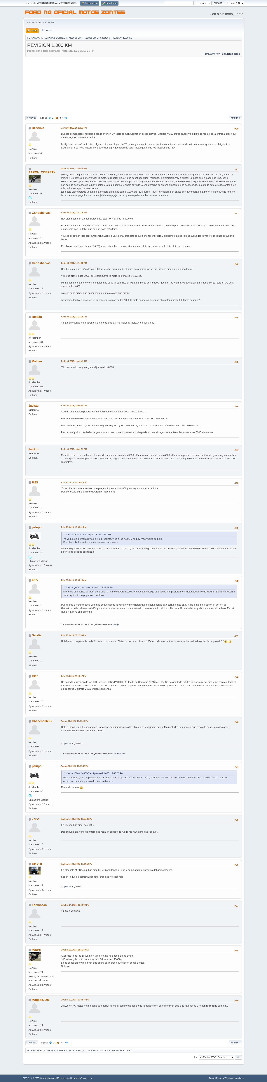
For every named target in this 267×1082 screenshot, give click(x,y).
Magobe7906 (41, 999)
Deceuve (38, 127)
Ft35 (35, 482)
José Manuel (119, 753)
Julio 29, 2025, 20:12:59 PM (73, 635)
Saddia (36, 635)
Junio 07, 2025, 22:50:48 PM (74, 406)
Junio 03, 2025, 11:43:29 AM (74, 213)
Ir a (195, 1057)
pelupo (36, 527)
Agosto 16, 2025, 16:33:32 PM (74, 766)
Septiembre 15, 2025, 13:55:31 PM (77, 819)
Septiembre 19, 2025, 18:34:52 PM (77, 864)
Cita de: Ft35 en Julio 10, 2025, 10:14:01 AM (88, 534)
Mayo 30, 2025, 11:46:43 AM (74, 168)
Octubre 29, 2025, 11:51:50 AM (75, 950)
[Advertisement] (133, 86)
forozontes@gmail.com (81, 1078)
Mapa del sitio (63, 1078)
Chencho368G (42, 721)
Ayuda (211, 1078)
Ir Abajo (31, 118)
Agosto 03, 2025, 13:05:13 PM (74, 721)
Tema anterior (211, 53)
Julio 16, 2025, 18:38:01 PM (73, 527)
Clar (35, 676)
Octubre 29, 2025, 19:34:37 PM (75, 1000)
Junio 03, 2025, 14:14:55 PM (74, 263)
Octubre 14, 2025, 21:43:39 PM (75, 905)
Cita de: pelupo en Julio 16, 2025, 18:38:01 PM (89, 587)
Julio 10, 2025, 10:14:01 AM (73, 482)
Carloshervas (41, 212)
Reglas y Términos (224, 1078)
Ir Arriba (32, 1043)
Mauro (36, 949)
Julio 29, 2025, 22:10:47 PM (73, 676)
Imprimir (235, 118)
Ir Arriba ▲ (239, 1078)
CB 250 (37, 864)
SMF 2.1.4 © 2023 (31, 1078)
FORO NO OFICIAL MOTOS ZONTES (75, 13)
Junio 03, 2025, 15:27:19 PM (74, 317)
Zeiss (35, 819)
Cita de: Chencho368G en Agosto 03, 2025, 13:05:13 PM (94, 773)
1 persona (66, 743)
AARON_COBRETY (42, 172)
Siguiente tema (231, 53)
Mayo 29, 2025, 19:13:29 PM (74, 128)
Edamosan (39, 905)
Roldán (37, 316)
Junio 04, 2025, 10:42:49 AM (74, 361)
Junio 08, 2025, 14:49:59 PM (74, 449)
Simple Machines (47, 1078)
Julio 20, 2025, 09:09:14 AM (73, 580)
